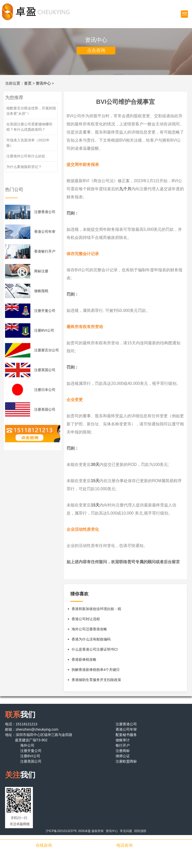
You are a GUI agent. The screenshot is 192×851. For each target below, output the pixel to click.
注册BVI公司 (44, 330)
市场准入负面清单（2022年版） (28, 142)
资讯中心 (43, 83)
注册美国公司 (44, 409)
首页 (28, 83)
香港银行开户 (44, 251)
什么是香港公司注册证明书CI (95, 649)
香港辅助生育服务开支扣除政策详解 (96, 681)
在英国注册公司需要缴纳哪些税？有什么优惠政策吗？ (29, 126)
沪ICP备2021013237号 (61, 831)
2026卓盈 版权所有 (91, 831)
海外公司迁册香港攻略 (89, 629)
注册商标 (123, 751)
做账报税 (41, 291)
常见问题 (126, 831)
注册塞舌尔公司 (46, 350)
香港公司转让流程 (86, 619)
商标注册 (41, 271)
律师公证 (123, 756)
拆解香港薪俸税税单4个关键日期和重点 (96, 671)
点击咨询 (96, 50)
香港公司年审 (44, 232)
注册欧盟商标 (126, 761)
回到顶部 (140, 831)
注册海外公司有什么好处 (25, 156)
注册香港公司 (44, 212)
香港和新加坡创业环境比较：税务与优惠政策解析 (96, 610)
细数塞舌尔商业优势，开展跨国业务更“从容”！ (31, 111)
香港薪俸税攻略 (84, 659)
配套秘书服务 (126, 735)
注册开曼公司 (44, 311)
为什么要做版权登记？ (24, 167)
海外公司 (27, 745)
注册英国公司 (44, 370)
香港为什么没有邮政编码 (91, 639)
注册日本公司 (44, 390)
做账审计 (123, 740)
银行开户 (123, 745)
